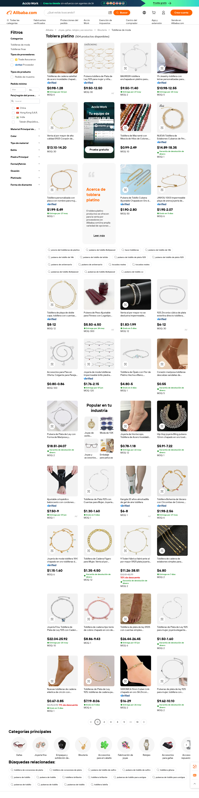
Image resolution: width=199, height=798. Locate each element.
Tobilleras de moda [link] (121, 30)
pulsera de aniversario (60, 264)
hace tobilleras (130, 250)
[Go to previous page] (91, 722)
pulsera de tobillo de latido (94, 257)
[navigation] (25, 376)
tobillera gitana (165, 770)
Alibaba (49, 30)
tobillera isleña (99, 784)
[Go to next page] (144, 722)
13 (137, 722)
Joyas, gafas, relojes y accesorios (75, 30)
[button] (110, 13)
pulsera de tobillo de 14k (158, 250)
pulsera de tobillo (20, 777)
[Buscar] (121, 12)
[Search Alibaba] (76, 12)
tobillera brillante (72, 777)
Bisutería (102, 30)
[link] (194, 766)
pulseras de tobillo (21, 784)
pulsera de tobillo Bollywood (100, 250)
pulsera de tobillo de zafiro (102, 770)
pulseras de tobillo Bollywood (63, 272)
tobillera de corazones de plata (27, 770)
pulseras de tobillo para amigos (130, 777)
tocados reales (117, 264)
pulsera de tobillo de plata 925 (130, 257)
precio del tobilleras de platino (64, 250)
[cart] (154, 13)
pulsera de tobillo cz (132, 272)
